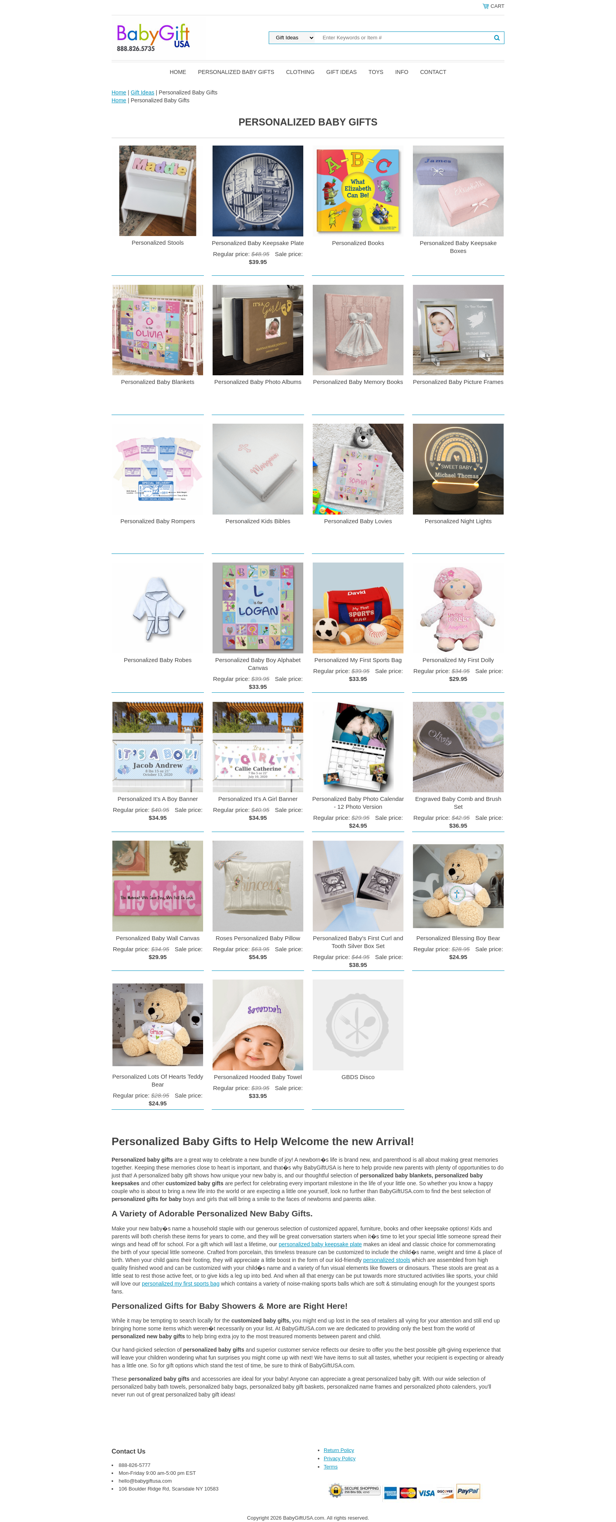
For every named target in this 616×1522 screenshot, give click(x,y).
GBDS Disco (357, 1077)
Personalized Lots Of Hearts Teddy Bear (158, 1080)
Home (178, 72)
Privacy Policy (340, 1458)
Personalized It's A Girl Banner (257, 798)
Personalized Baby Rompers (157, 521)
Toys (375, 72)
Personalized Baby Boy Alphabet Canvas (258, 664)
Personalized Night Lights (458, 521)
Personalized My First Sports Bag (358, 660)
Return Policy (339, 1450)
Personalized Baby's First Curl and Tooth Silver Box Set (358, 942)
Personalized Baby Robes (158, 660)
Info (401, 72)
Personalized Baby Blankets (157, 381)
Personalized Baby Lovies (358, 521)
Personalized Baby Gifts (236, 72)
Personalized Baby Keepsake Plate (258, 243)
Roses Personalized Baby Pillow (258, 938)
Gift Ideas (341, 72)
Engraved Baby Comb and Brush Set (458, 802)
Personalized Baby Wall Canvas (158, 938)
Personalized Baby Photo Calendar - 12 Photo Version (358, 802)
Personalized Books (358, 243)
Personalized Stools (158, 242)
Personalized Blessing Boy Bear (458, 938)
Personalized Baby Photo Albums (258, 381)
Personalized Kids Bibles (258, 521)
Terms (330, 1467)
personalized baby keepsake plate (320, 1244)
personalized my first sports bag (181, 1283)
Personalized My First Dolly (458, 660)
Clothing (300, 72)
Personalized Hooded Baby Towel (258, 1077)
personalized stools (386, 1260)
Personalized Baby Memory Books (358, 381)
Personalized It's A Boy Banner (157, 798)
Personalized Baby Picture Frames (458, 381)
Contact (433, 72)
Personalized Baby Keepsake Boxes (458, 247)
